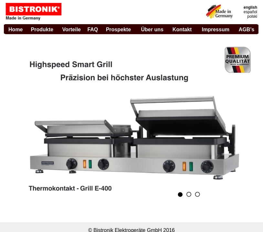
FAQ (92, 29)
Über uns (152, 29)
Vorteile (71, 29)
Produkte (42, 29)
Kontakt (182, 29)
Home (15, 29)
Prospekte (118, 29)
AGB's (246, 29)
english (250, 7)
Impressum (215, 29)
